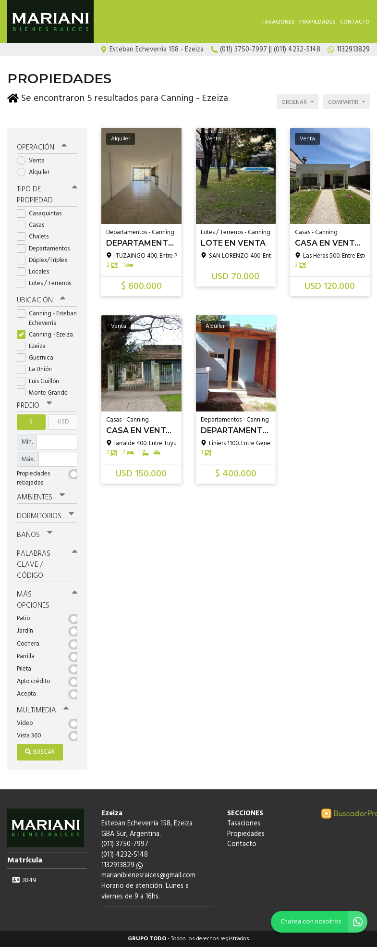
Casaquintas (42, 213)
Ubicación (41, 300)
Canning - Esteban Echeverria (47, 318)
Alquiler (36, 172)
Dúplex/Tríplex (45, 260)
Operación (42, 147)
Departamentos (46, 248)
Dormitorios (45, 516)
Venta (34, 160)
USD (63, 422)
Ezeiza (34, 346)
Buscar (40, 752)
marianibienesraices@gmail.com (148, 875)
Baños (34, 535)
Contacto (355, 22)
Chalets (36, 236)
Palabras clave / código (47, 565)
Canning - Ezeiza (47, 334)
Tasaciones (278, 22)
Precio (34, 405)
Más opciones (47, 600)
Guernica (38, 357)
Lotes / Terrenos (47, 283)
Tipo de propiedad (47, 195)
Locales (36, 271)
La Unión (37, 369)
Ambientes (41, 497)
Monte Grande (45, 393)
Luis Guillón (41, 381)
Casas (33, 225)
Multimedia (43, 710)
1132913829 (122, 865)
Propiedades (317, 22)
